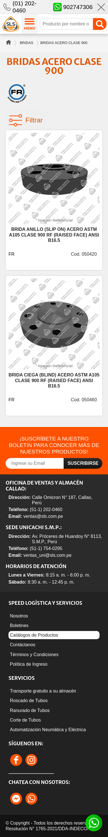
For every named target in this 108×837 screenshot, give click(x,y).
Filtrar (25, 120)
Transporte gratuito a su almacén (43, 691)
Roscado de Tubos (28, 700)
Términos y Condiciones (34, 654)
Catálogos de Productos (34, 635)
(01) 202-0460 (24, 7)
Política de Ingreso (28, 664)
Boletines (19, 625)
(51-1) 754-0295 (46, 548)
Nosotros (19, 615)
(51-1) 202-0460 (46, 509)
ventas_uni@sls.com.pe (47, 555)
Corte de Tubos (25, 720)
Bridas (26, 43)
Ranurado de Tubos (30, 710)
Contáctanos (22, 644)
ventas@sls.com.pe (43, 516)
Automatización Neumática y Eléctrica (48, 729)
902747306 (72, 7)
